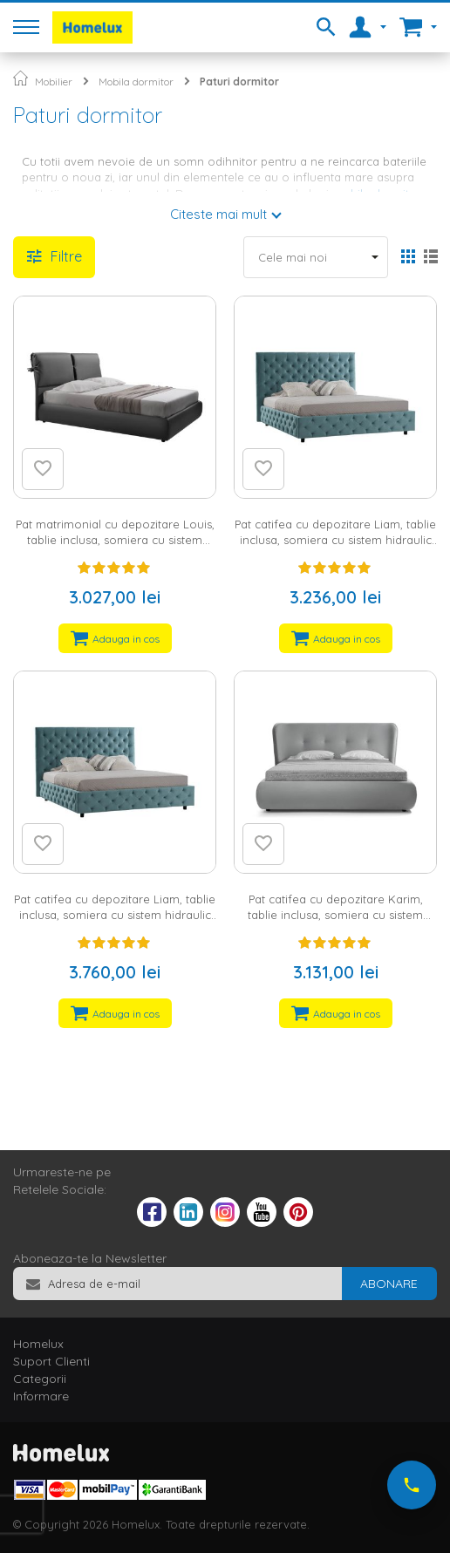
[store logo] (92, 27)
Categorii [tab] (39, 1378)
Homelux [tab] (38, 1344)
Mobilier (53, 81)
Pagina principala (20, 78)
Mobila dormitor (136, 81)
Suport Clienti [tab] (51, 1361)
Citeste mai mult (218, 214)
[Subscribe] (389, 1283)
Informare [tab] (41, 1396)
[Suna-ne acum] (411, 1485)
